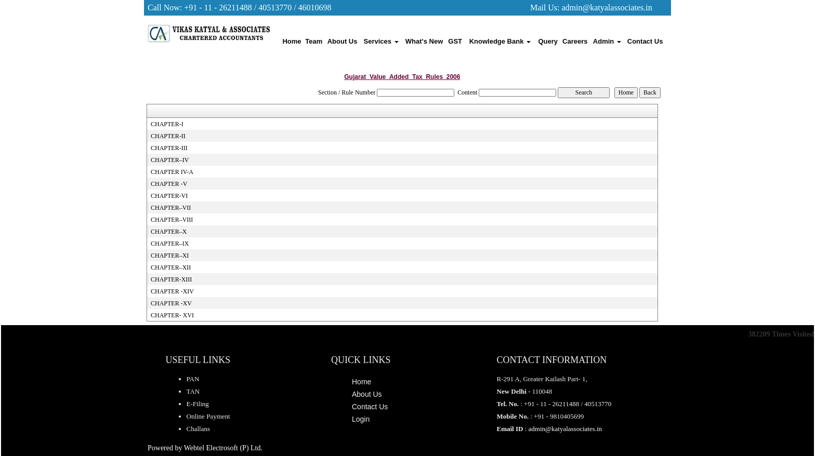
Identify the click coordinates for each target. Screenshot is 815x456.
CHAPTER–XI (170, 255)
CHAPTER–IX (170, 243)
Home (291, 41)
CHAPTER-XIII (171, 279)
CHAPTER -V (169, 183)
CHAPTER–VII (171, 207)
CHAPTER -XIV (172, 291)
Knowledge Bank (500, 41)
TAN (193, 391)
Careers (574, 41)
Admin (607, 41)
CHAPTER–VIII (172, 219)
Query (548, 41)
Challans (199, 429)
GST (455, 41)
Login (361, 419)
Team (313, 41)
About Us (342, 41)
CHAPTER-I (167, 124)
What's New (424, 41)
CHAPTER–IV (170, 160)
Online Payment (208, 416)
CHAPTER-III (169, 148)
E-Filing (198, 404)
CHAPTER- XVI (172, 315)
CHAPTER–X (169, 231)
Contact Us (645, 41)
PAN (193, 379)
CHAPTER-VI (169, 195)
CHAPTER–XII (171, 267)
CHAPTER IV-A (172, 172)
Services (381, 41)
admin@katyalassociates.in (606, 7)
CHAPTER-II (168, 136)
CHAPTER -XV (171, 303)
